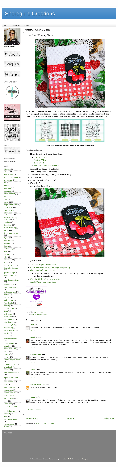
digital (6, 238)
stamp (6, 384)
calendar (7, 197)
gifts (6, 263)
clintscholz (67, 459)
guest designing (10, 275)
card (5, 199)
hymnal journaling (11, 287)
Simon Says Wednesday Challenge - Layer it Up (50, 267)
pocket (6, 336)
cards (33, 315)
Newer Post (31, 418)
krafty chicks (9, 308)
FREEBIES (7, 260)
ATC (5, 183)
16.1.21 (32, 377)
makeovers (8, 314)
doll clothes (8, 241)
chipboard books (10, 205)
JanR (32, 324)
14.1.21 (32, 330)
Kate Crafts (8, 303)
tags (5, 401)
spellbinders (9, 382)
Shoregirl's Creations (30, 14)
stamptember (9, 395)
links (6, 311)
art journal (8, 180)
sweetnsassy (41, 315)
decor (6, 231)
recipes (7, 354)
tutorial (7, 414)
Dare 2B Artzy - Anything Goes (43, 282)
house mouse (9, 285)
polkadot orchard (11, 339)
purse (6, 351)
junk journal (8, 300)
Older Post (108, 418)
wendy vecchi (9, 424)
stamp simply (9, 387)
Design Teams (15, 25)
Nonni (32, 397)
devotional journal (11, 233)
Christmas (8, 208)
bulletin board (9, 194)
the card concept (10, 406)
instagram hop (10, 292)
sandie (33, 337)
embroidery (8, 249)
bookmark (8, 191)
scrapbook (8, 367)
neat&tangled (9, 325)
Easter (6, 246)
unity (6, 417)
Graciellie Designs (11, 268)
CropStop (7, 225)
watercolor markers (11, 419)
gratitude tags (9, 273)
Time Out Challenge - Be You (42, 270)
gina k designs (9, 265)
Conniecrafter (36, 354)
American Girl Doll (11, 177)
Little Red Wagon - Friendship (43, 265)
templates (8, 404)
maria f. (33, 369)
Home (6, 25)
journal (6, 295)
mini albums (9, 319)
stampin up (8, 390)
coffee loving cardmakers (9, 211)
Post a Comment (34, 410)
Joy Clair (7, 297)
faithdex (7, 254)
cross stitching (10, 228)
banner (7, 186)
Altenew (7, 169)
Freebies (26, 25)
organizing (8, 328)
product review (10, 349)
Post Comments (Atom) (45, 423)
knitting (7, 306)
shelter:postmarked (11, 373)
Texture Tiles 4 (40, 160)
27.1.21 (32, 405)
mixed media (9, 322)
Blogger (85, 459)
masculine (8, 317)
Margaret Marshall (37, 384)
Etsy (5, 252)
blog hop (7, 188)
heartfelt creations (11, 280)
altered (6, 172)
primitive (7, 346)
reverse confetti (10, 364)
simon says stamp (11, 377)
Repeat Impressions (12, 360)
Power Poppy (9, 343)
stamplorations (10, 393)
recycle (6, 357)
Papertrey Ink (9, 330)
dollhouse (7, 243)
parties (7, 333)
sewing (7, 370)
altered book (9, 175)
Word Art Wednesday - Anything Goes (46, 279)
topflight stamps (10, 411)
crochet (7, 222)
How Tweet (39, 163)
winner (6, 427)
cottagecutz (8, 215)
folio (5, 257)
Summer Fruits (41, 157)
